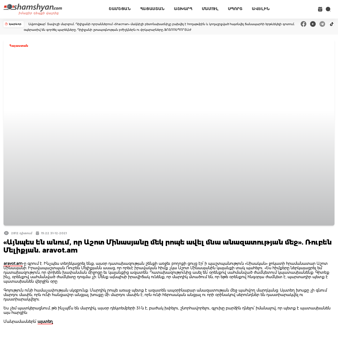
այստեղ (45, 321)
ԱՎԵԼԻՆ (261, 9)
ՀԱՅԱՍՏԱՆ (152, 9)
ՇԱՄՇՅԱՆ (120, 9)
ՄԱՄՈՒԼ (210, 9)
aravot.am (13, 263)
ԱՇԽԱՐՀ (183, 9)
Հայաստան (18, 45)
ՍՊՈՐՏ (235, 9)
